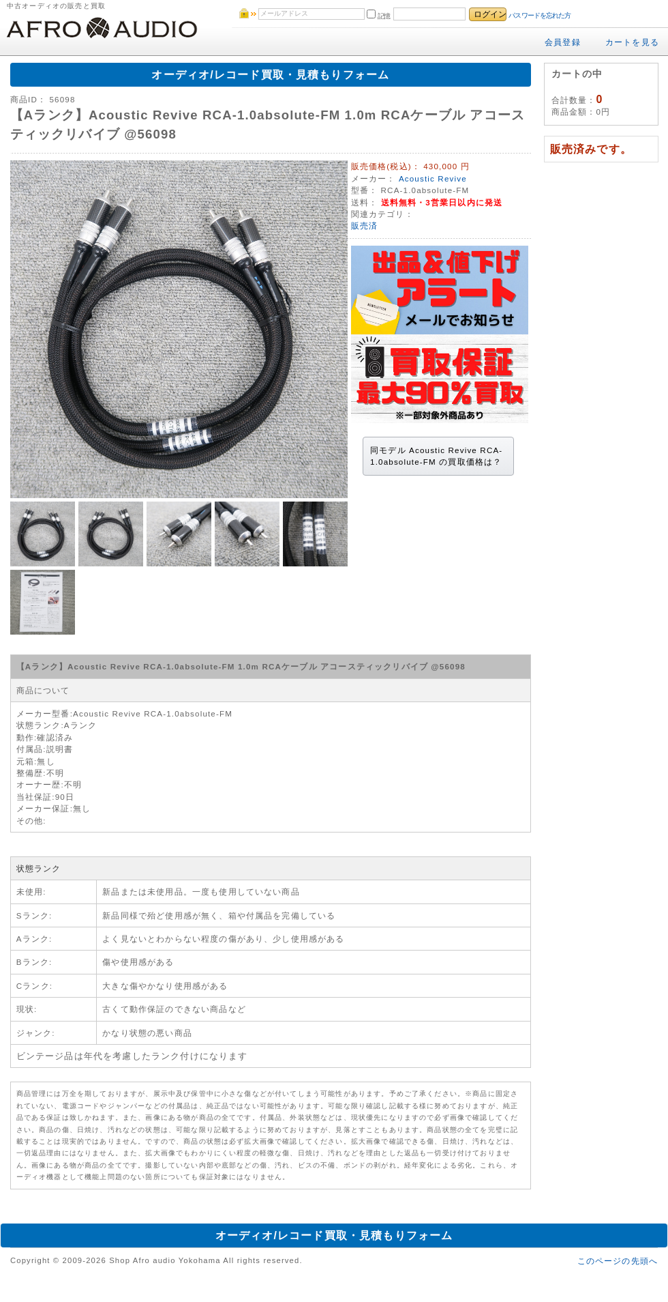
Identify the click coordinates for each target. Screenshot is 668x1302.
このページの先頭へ (617, 1260)
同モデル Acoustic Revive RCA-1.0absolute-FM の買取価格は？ (436, 456)
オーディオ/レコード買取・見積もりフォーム (270, 75)
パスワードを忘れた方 (539, 15)
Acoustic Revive (433, 178)
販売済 (364, 225)
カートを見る (632, 42)
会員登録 (563, 42)
